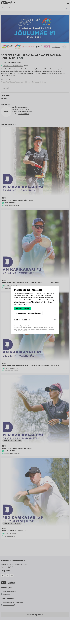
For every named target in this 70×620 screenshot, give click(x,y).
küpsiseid (31, 293)
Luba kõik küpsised (22, 308)
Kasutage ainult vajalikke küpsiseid (28, 313)
